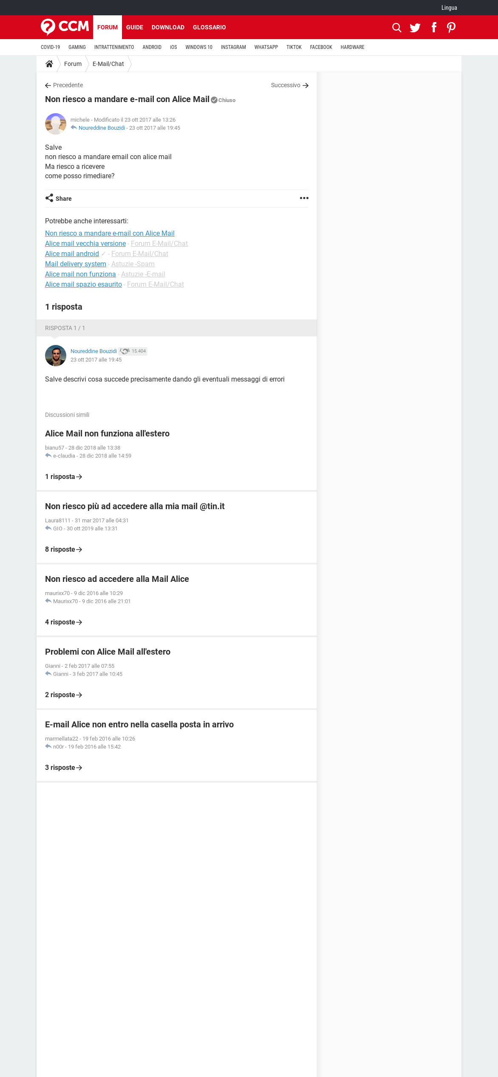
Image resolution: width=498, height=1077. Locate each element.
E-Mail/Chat (108, 63)
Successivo (285, 85)
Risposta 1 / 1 (65, 328)
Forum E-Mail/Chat (159, 243)
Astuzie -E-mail (143, 274)
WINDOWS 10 (198, 47)
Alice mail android (72, 254)
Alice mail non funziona (80, 274)
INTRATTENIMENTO (114, 47)
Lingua (449, 7)
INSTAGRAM (233, 47)
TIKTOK (294, 47)
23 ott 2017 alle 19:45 (154, 128)
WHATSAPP (266, 47)
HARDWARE (353, 47)
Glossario (209, 27)
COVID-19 (50, 47)
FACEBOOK (321, 47)
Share (64, 198)
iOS (173, 47)
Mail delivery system (75, 264)
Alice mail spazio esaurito (83, 284)
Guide (134, 27)
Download (168, 27)
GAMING (77, 47)
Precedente (68, 85)
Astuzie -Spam (133, 264)
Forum (107, 27)
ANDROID (152, 47)
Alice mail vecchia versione (85, 243)
